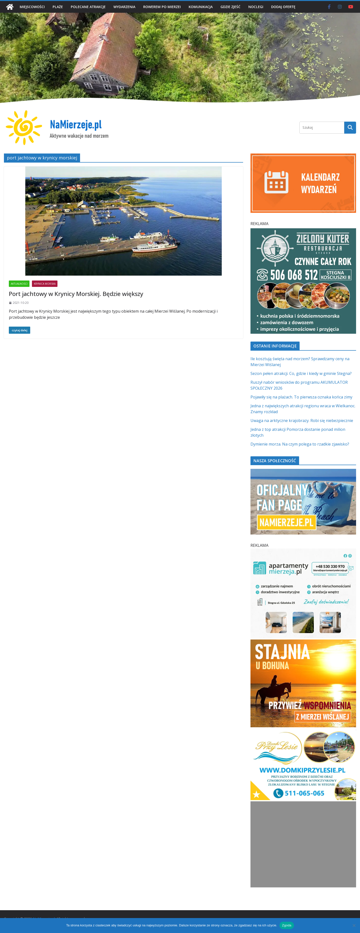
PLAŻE (58, 6)
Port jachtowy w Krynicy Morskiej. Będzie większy (76, 294)
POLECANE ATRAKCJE (88, 6)
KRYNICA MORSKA (44, 283)
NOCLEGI (255, 6)
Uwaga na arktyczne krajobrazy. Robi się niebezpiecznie (301, 420)
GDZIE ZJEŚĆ (230, 6)
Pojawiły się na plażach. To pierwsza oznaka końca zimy (301, 397)
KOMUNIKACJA (201, 6)
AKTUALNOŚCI (19, 283)
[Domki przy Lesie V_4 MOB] (303, 732)
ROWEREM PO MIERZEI (162, 6)
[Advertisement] (303, 844)
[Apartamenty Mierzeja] (303, 551)
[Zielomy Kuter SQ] (303, 231)
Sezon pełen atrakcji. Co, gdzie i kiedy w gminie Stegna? (301, 373)
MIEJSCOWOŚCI (32, 6)
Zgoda (286, 925)
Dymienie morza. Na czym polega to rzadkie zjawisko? (299, 444)
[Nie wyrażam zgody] (353, 925)
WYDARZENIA (124, 6)
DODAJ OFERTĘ (283, 6)
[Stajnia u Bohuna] (303, 642)
